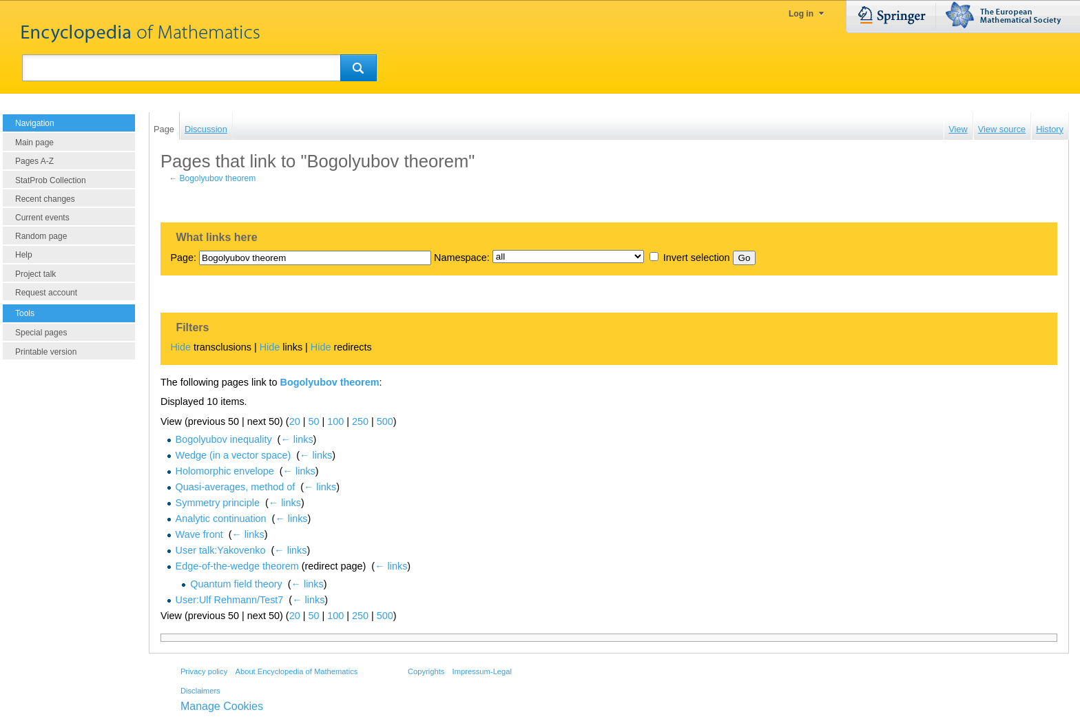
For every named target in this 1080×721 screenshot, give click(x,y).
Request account (46, 292)
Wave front (199, 534)
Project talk (35, 274)
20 (294, 421)
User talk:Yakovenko (221, 550)
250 (360, 421)
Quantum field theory (236, 583)
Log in (801, 14)
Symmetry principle (218, 502)
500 (385, 421)
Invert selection (696, 257)
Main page (34, 142)
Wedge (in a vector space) (233, 455)
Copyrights (426, 671)
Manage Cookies (221, 706)
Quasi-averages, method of (235, 486)
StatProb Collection (50, 180)
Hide (180, 347)
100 (335, 421)
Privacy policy (203, 671)
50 (313, 421)
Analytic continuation (221, 518)
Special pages (41, 332)
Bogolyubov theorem (218, 178)
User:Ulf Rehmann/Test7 (230, 599)
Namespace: (462, 257)
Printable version (45, 352)
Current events (42, 217)
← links (296, 439)
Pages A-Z (34, 161)
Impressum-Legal (482, 671)
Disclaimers (200, 691)
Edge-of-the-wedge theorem (237, 566)
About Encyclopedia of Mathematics (296, 671)
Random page (41, 236)
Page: (183, 257)
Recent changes (45, 199)
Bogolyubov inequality (224, 439)
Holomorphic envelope (225, 471)
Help (23, 255)
